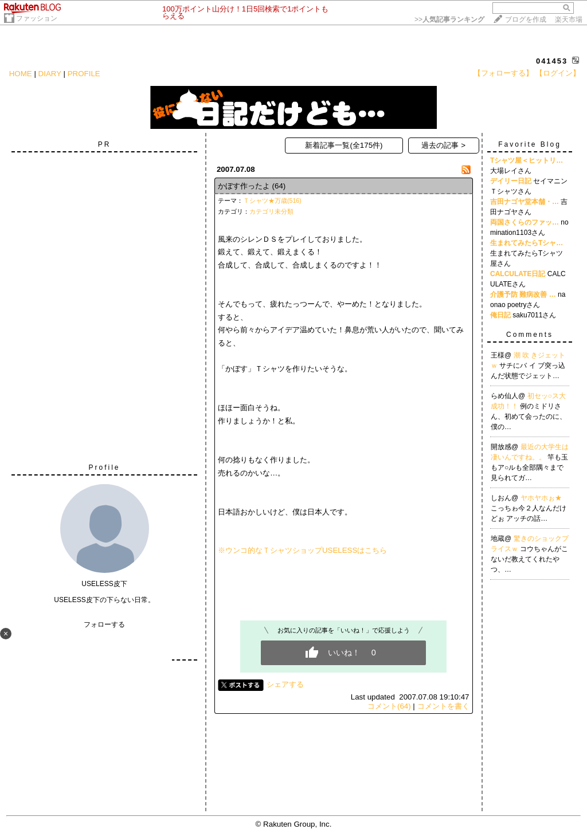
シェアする (285, 684)
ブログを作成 (525, 19)
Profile (104, 467)
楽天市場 (568, 19)
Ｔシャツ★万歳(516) (272, 200)
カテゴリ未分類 (271, 211)
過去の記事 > (443, 145)
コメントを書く (443, 706)
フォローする (104, 624)
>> (449, 19)
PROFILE (84, 73)
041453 (552, 61)
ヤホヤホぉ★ (541, 498)
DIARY (49, 73)
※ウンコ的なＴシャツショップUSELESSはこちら (303, 550)
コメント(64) (389, 706)
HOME (20, 73)
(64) (279, 186)
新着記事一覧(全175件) (343, 145)
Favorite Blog (529, 144)
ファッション (36, 18)
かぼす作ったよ (244, 186)
